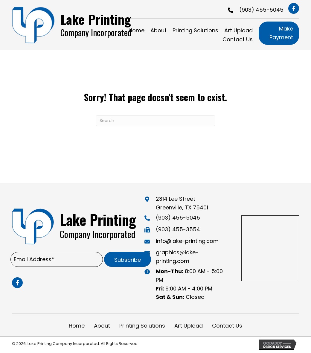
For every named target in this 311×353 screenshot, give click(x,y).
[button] (293, 8)
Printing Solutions (142, 325)
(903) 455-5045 (261, 9)
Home (77, 325)
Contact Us (227, 325)
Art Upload (188, 325)
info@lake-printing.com (187, 241)
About (102, 325)
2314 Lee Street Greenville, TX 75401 (182, 203)
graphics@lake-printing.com (177, 257)
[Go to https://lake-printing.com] (76, 25)
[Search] (155, 120)
